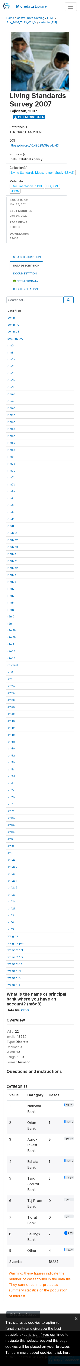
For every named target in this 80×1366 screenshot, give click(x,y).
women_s (13, 984)
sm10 (10, 846)
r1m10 (11, 519)
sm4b (11, 727)
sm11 (10, 852)
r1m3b (11, 387)
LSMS (50, 17)
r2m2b (11, 630)
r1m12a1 (12, 533)
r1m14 (11, 602)
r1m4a (11, 394)
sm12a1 (11, 859)
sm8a (11, 818)
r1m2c (11, 373)
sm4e (11, 748)
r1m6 (10, 456)
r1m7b (11, 470)
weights (12, 936)
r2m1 (10, 623)
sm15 (10, 929)
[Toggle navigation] (71, 6)
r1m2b (11, 366)
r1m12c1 (12, 561)
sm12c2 (12, 887)
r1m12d (11, 575)
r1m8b (11, 498)
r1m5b (11, 435)
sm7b (11, 797)
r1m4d (11, 414)
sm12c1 (12, 880)
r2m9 (10, 644)
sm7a (11, 790)
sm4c (11, 734)
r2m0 (10, 616)
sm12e (11, 901)
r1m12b (11, 554)
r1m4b (11, 401)
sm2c (11, 699)
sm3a (11, 706)
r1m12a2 (12, 540)
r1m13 (11, 595)
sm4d (11, 741)
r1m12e (11, 581)
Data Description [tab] (26, 265)
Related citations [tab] (26, 289)
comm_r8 (13, 331)
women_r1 (14, 970)
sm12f (11, 908)
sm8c (11, 832)
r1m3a (11, 380)
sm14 (10, 922)
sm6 (10, 783)
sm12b (11, 873)
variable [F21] (48, 22)
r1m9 (10, 512)
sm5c (11, 769)
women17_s (14, 964)
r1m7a (11, 463)
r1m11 (10, 526)
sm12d (11, 894)
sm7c (11, 804)
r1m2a (11, 359)
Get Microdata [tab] (25, 281)
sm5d (11, 776)
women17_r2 (15, 957)
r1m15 (11, 609)
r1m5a (11, 428)
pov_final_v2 (15, 338)
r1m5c (11, 442)
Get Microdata (29, 117)
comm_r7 (13, 324)
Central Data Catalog (30, 17)
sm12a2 (12, 866)
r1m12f (11, 588)
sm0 (10, 672)
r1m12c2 (12, 567)
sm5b (11, 762)
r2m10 (11, 651)
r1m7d (11, 484)
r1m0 (10, 345)
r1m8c (11, 505)
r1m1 (10, 352)
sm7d (11, 811)
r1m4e (11, 422)
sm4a (11, 720)
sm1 (9, 679)
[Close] (76, 1318)
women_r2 (14, 978)
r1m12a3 (12, 547)
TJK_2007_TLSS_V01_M (21, 22)
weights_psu (15, 943)
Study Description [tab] (27, 257)
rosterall (12, 665)
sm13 (10, 915)
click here (62, 1352)
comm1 (11, 317)
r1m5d (11, 449)
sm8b (11, 825)
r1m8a (11, 491)
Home (10, 17)
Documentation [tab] (25, 273)
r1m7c (11, 477)
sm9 (10, 838)
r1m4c (11, 408)
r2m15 (11, 658)
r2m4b (11, 637)
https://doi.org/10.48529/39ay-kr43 (34, 145)
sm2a (11, 686)
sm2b (11, 693)
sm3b (11, 713)
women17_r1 (15, 950)
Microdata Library (31, 6)
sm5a (11, 755)
